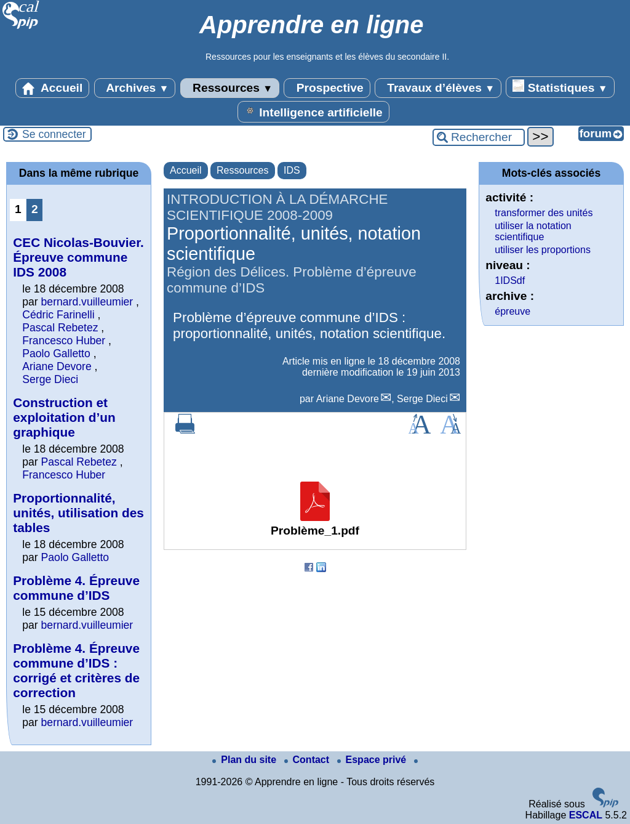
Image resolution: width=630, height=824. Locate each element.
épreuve (512, 311)
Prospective (326, 88)
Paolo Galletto (56, 353)
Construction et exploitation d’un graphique (64, 417)
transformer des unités (543, 213)
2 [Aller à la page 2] (34, 209)
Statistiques (559, 86)
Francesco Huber (63, 340)
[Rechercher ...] (479, 137)
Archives (135, 88)
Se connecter (54, 134)
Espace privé (373, 759)
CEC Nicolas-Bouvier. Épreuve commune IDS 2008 (78, 257)
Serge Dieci (422, 399)
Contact (308, 759)
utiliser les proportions (543, 249)
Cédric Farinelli (58, 315)
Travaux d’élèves (438, 88)
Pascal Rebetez (60, 327)
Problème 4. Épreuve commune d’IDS (76, 587)
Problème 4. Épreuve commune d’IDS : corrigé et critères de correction (76, 670)
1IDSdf (510, 280)
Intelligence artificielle (313, 111)
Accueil (52, 88)
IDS (292, 170)
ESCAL (585, 815)
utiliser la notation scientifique (533, 231)
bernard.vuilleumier (87, 302)
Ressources (230, 88)
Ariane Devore (347, 399)
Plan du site (245, 759)
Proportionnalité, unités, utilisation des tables (78, 513)
